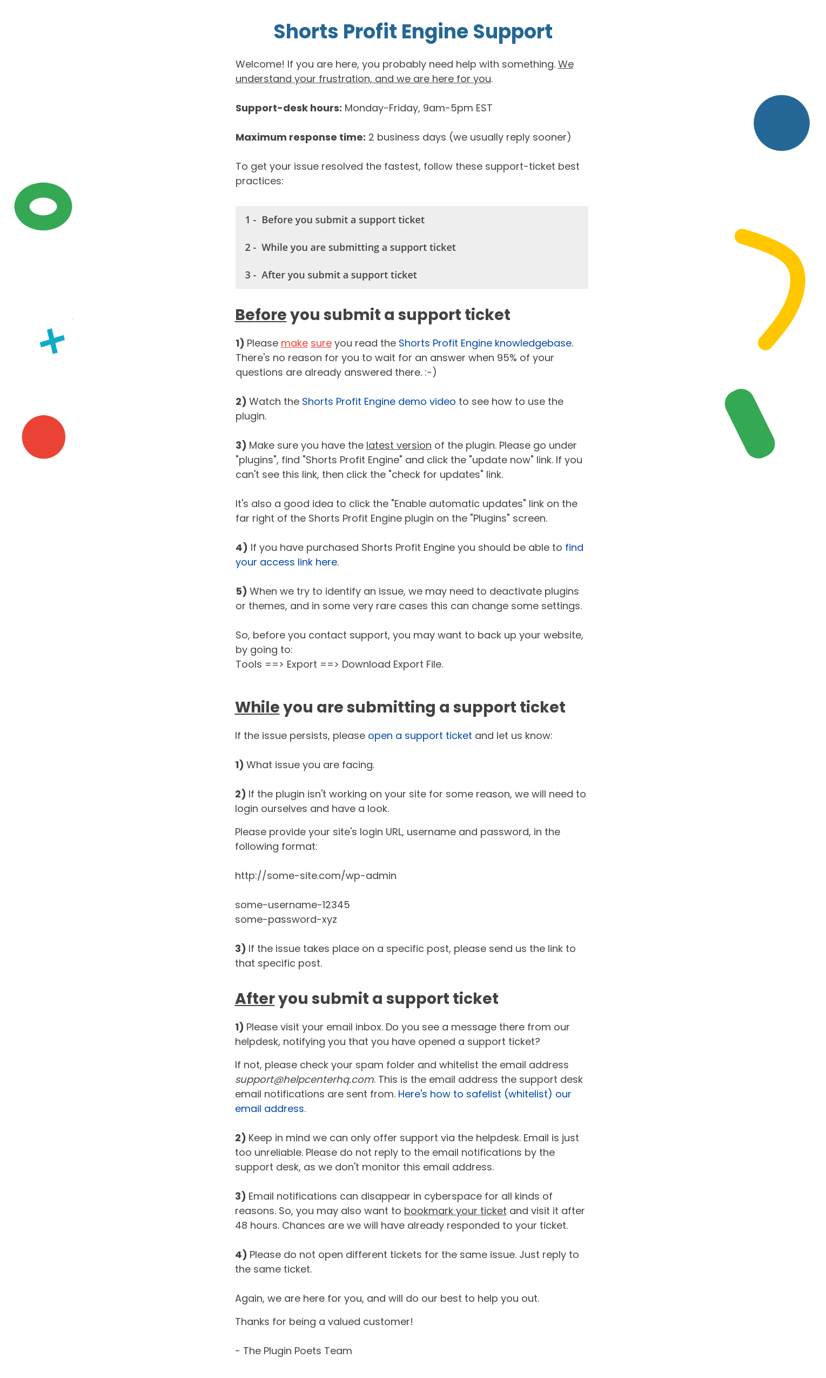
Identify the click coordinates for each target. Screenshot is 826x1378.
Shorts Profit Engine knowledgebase (485, 343)
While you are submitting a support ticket (358, 247)
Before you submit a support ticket (343, 219)
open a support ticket (420, 735)
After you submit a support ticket (339, 274)
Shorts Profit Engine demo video (379, 401)
